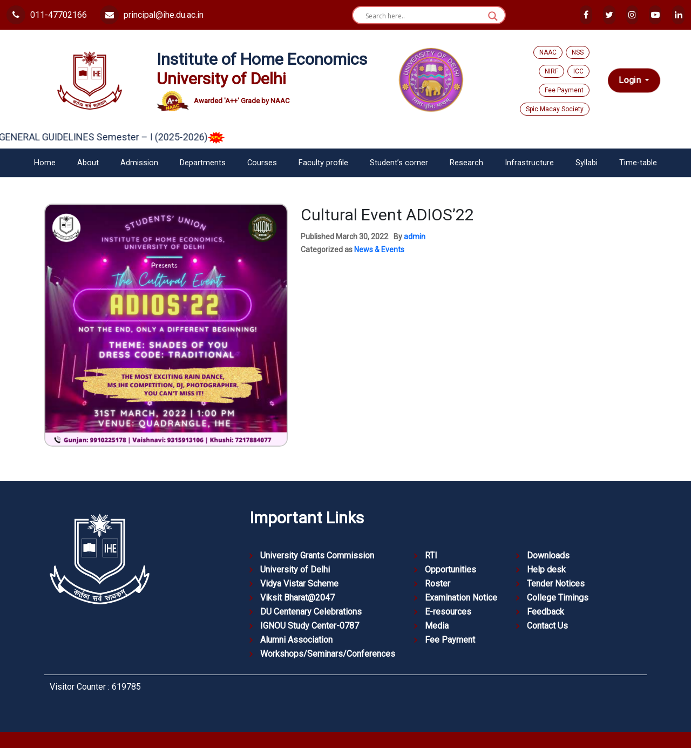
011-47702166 (46, 15)
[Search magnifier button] (492, 16)
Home (45, 162)
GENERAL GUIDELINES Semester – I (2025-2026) (119, 137)
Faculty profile (323, 162)
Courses (262, 162)
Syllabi (586, 162)
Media (437, 626)
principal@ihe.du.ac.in (152, 15)
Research (466, 162)
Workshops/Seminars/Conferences (327, 654)
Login (631, 80)
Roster (437, 583)
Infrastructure (529, 162)
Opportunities (450, 569)
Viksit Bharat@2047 (297, 597)
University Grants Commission (317, 555)
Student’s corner (399, 162)
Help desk (546, 569)
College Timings (557, 597)
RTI (431, 555)
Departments (203, 162)
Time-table (638, 162)
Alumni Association (296, 640)
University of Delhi (295, 569)
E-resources (448, 612)
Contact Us (547, 626)
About (88, 162)
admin (414, 236)
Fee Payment (564, 90)
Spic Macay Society (555, 109)
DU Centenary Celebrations (311, 612)
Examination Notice (461, 597)
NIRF (551, 71)
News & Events (379, 249)
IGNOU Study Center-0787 (309, 626)
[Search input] (424, 16)
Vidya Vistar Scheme (299, 583)
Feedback (545, 612)
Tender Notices (556, 583)
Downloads (548, 555)
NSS (578, 52)
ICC (578, 71)
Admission (139, 162)
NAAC (548, 52)
